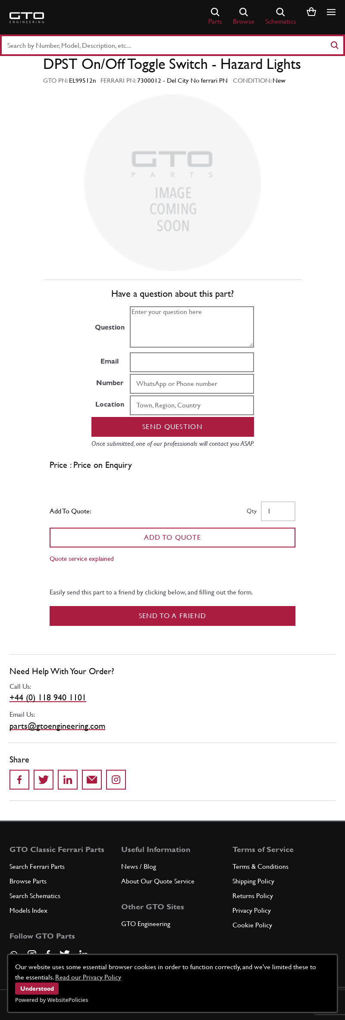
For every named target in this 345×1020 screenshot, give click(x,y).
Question (110, 327)
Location (109, 404)
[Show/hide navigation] (331, 12)
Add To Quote (172, 537)
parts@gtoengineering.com (57, 726)
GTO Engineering (145, 924)
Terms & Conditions (260, 866)
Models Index (28, 910)
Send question (172, 427)
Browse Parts (28, 881)
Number (109, 383)
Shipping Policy (253, 881)
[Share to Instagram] (116, 780)
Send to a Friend (173, 616)
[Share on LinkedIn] (68, 780)
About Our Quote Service (157, 881)
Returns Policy (252, 896)
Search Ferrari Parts (37, 866)
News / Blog (138, 866)
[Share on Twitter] (43, 780)
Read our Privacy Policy (88, 977)
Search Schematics (34, 896)
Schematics (280, 16)
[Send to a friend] (92, 780)
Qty (252, 510)
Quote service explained (82, 558)
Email (109, 361)
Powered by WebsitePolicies (51, 1000)
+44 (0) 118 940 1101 (47, 697)
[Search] (334, 45)
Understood (37, 988)
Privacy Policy (251, 910)
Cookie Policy (252, 925)
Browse (243, 16)
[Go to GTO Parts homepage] (26, 17)
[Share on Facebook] (19, 780)
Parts (215, 16)
